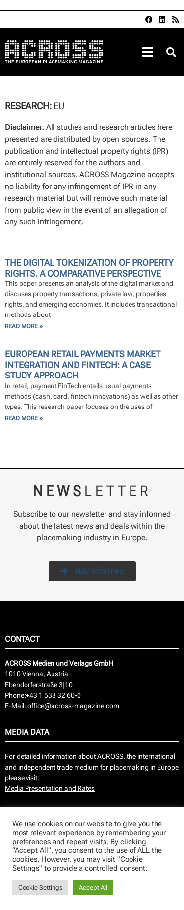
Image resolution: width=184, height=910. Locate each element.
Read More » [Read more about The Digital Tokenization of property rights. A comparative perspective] (24, 326)
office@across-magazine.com (73, 706)
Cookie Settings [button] (40, 887)
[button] (171, 52)
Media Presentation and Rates (50, 788)
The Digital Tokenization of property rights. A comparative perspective (89, 268)
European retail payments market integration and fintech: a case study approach (82, 364)
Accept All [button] (93, 887)
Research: (29, 106)
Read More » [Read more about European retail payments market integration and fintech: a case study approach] (24, 418)
